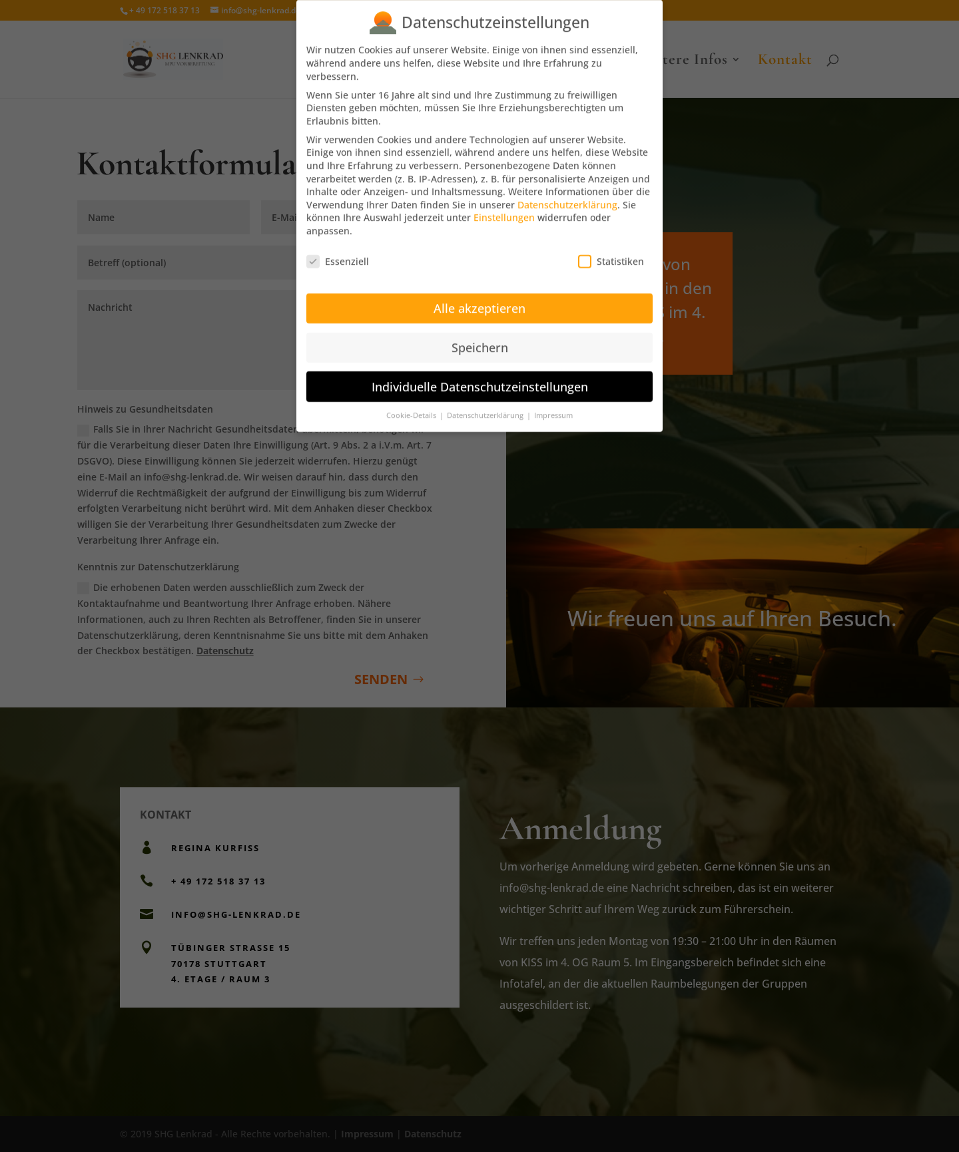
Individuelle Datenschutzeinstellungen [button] (480, 376)
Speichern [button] (480, 337)
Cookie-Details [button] (412, 405)
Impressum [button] (553, 405)
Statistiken (611, 250)
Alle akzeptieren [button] (479, 297)
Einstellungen (504, 207)
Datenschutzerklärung (567, 194)
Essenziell (337, 250)
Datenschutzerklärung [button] (486, 405)
